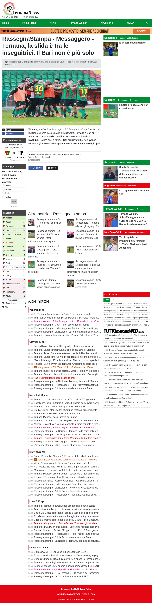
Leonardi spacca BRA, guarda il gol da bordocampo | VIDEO (65, 566)
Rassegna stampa (43, 154)
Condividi (36, 168)
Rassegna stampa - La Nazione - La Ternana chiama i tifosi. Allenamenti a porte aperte (79, 331)
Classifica (8, 213)
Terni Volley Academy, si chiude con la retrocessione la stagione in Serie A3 (73, 509)
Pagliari (8, 197)
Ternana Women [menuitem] (78, 23)
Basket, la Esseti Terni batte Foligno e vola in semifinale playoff (66, 513)
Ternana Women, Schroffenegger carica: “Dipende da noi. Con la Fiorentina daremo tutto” (80, 321)
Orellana (8, 193)
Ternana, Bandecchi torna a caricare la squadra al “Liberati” (64, 350)
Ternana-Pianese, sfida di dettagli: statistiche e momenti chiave (66, 473)
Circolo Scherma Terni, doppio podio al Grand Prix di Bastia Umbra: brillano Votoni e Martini (81, 520)
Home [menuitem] (5, 23)
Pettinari (8, 185)
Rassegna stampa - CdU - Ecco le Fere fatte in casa (61, 491)
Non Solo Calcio (113, 232)
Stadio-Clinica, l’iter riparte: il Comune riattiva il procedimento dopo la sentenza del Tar (78, 410)
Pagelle (108, 185)
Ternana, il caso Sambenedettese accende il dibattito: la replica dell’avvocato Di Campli (79, 353)
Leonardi (8, 189)
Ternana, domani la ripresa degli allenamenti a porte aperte (64, 506)
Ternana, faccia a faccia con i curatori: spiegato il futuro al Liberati (70, 459)
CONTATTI (76, 594)
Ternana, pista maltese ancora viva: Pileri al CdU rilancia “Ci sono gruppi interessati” (77, 335)
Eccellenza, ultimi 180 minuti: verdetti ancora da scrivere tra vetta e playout (73, 403)
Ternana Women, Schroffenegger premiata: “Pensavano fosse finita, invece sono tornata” (80, 427)
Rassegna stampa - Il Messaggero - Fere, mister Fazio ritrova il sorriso (70, 534)
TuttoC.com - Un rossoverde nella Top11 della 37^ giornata (64, 399)
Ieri (112, 300)
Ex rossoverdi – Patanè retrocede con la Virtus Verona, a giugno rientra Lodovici (75, 555)
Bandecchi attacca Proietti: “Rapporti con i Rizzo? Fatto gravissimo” (69, 530)
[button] (14, 201)
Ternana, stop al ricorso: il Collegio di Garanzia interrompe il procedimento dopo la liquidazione (83, 420)
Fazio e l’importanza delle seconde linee (55, 378)
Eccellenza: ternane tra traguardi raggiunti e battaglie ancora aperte (69, 516)
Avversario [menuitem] (107, 23)
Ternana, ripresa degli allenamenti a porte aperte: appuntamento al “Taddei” (73, 562)
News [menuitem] (53, 23)
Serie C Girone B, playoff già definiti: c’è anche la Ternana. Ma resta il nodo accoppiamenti (81, 559)
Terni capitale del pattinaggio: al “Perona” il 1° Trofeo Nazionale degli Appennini (75, 317)
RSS (93, 594)
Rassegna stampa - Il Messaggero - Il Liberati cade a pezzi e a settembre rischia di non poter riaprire (83, 268)
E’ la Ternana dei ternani (132, 42)
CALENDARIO (63, 594)
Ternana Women (113, 209)
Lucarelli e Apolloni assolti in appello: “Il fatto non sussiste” (64, 346)
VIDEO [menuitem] (130, 23)
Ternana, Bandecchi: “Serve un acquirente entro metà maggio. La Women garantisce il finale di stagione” (88, 357)
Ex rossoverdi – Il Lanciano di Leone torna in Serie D (61, 552)
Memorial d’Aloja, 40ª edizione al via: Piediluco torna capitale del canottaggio (74, 360)
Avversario (110, 162)
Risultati (14, 206)
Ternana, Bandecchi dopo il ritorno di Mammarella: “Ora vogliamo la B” (70, 374)
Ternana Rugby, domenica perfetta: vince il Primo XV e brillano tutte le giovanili (74, 371)
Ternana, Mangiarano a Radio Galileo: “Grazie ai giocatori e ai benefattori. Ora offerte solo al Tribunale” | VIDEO (92, 523)
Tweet (52, 168)
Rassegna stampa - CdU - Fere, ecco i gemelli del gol (49, 223)
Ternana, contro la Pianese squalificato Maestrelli (59, 406)
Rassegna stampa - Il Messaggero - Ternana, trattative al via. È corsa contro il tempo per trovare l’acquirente (90, 494)
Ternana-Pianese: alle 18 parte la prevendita (57, 413)
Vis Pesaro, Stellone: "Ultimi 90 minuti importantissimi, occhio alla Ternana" (73, 466)
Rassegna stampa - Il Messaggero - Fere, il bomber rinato (64, 484)
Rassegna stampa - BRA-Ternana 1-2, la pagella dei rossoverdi (67, 573)
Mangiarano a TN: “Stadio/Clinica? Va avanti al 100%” (64, 367)
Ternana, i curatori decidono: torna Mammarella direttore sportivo (67, 438)
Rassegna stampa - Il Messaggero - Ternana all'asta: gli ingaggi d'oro (87, 223)
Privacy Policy (84, 589)
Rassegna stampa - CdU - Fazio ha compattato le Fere (62, 537)
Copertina (109, 100)
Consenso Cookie (69, 589)
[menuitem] (147, 23)
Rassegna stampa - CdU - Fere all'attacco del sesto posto (88, 283)
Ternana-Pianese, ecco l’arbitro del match (55, 417)
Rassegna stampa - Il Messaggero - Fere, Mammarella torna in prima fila (71, 385)
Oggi (107, 300)
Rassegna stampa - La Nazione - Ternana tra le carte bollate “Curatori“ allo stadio (76, 431)
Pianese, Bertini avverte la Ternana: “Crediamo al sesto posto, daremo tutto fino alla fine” (80, 364)
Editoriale (109, 38)
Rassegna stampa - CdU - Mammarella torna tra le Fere (88, 249)
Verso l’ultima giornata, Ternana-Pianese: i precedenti (61, 463)
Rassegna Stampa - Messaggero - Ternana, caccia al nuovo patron (49, 283)
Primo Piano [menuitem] (29, 23)
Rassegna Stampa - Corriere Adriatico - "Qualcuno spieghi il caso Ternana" (73, 480)
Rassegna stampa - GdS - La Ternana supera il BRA (61, 576)
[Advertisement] (127, 139)
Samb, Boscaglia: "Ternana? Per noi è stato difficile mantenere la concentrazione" (76, 456)
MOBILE (85, 594)
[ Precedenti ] (13, 160)
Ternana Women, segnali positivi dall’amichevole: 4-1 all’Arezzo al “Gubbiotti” (74, 569)
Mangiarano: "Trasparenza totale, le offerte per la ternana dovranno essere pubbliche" (78, 470)
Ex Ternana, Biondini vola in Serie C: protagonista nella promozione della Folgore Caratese (81, 314)
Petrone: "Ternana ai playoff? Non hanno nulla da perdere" (64, 477)
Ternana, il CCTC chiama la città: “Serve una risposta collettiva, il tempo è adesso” (76, 527)
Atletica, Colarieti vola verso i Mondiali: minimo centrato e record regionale (72, 424)
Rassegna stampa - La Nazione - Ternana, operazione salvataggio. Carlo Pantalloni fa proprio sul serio (87, 541)
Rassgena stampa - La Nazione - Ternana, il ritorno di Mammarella (87, 234)
